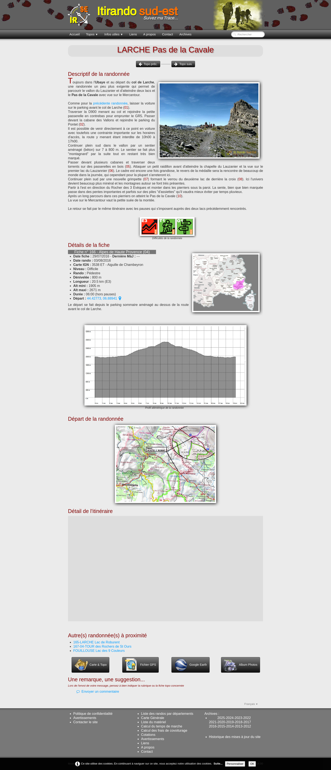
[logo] (123, 14)
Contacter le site (85, 722)
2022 (247, 718)
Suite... (218, 763)
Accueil (74, 34)
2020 (221, 722)
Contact (167, 34)
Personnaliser (235, 763)
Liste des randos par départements (167, 713)
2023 (238, 718)
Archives (185, 34)
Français (251, 704)
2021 (213, 722)
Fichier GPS (140, 665)
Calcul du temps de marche (161, 726)
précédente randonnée (110, 103)
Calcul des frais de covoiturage (164, 730)
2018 (238, 722)
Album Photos (240, 665)
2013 (238, 726)
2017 (247, 722)
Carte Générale (152, 718)
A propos (149, 34)
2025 (221, 718)
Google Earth (190, 665)
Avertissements (84, 718)
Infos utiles (113, 34)
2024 (230, 718)
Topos (92, 34)
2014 (230, 726)
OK (252, 763)
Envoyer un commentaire (97, 691)
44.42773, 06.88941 (104, 298)
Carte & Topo (90, 665)
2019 (230, 722)
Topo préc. (148, 64)
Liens (133, 34)
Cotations (148, 735)
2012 (247, 726)
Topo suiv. (183, 64)
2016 (213, 726)
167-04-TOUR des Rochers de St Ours (102, 646)
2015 (221, 726)
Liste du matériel (153, 722)
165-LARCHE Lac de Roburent (96, 642)
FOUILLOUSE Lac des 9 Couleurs (99, 650)
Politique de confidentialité (93, 713)
